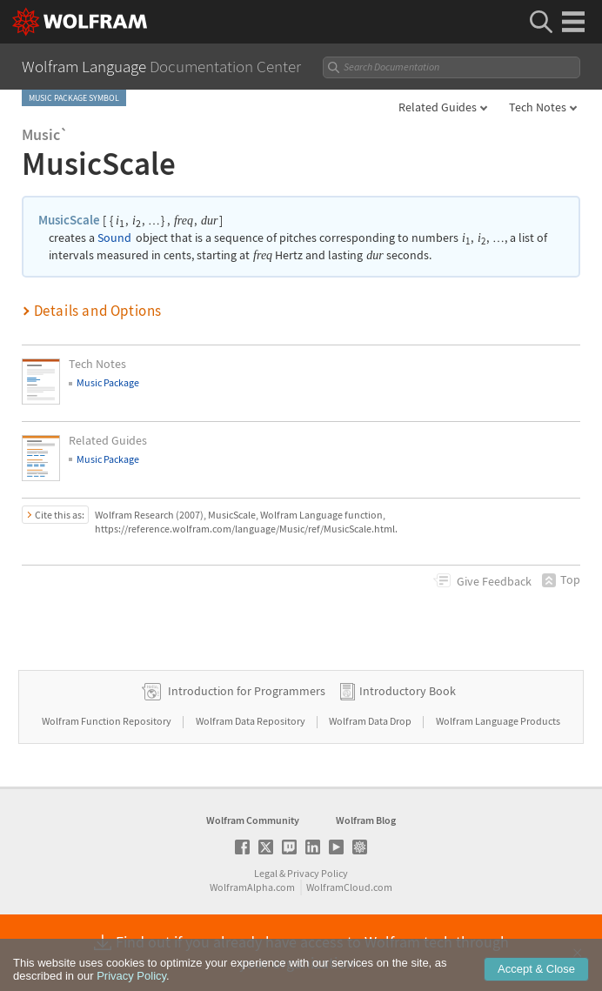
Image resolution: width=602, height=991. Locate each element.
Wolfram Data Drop (371, 720)
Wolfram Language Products (498, 720)
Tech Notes (537, 107)
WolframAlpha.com (252, 887)
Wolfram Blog (366, 820)
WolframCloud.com (349, 887)
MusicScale (69, 219)
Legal (266, 873)
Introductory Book (407, 691)
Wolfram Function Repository (107, 720)
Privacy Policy (317, 873)
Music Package (108, 382)
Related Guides (437, 107)
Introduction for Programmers (246, 691)
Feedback (494, 581)
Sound (114, 238)
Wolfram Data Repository (251, 720)
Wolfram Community (252, 820)
